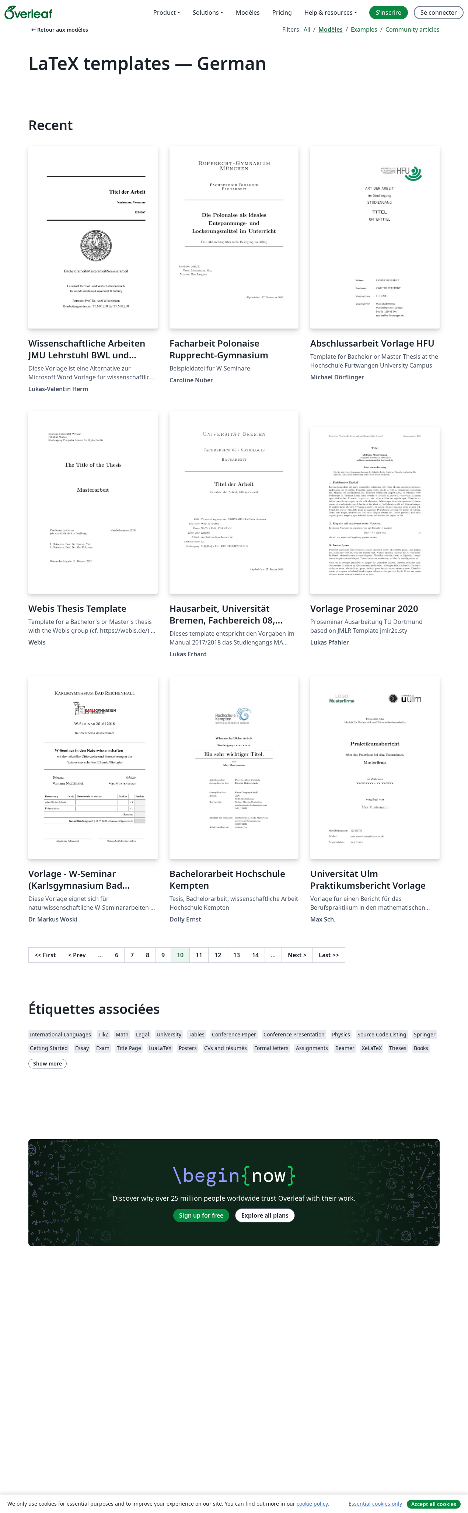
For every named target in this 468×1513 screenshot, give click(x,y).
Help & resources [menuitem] (328, 12)
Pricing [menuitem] (282, 12)
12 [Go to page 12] (217, 955)
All (307, 29)
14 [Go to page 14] (255, 955)
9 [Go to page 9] (163, 955)
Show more (47, 1063)
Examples (364, 29)
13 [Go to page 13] (236, 955)
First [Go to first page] (45, 955)
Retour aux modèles (59, 29)
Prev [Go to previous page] (77, 955)
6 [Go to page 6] (116, 955)
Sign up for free (201, 1215)
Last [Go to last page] (329, 955)
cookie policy (312, 1503)
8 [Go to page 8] (147, 955)
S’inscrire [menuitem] (388, 12)
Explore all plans (265, 1215)
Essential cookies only (375, 1503)
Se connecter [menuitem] (438, 12)
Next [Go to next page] (297, 955)
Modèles (330, 29)
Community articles (412, 29)
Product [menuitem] (164, 12)
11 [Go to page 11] (199, 955)
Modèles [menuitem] (248, 12)
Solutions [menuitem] (206, 12)
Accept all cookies (433, 1503)
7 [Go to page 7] (132, 955)
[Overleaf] (28, 12)
